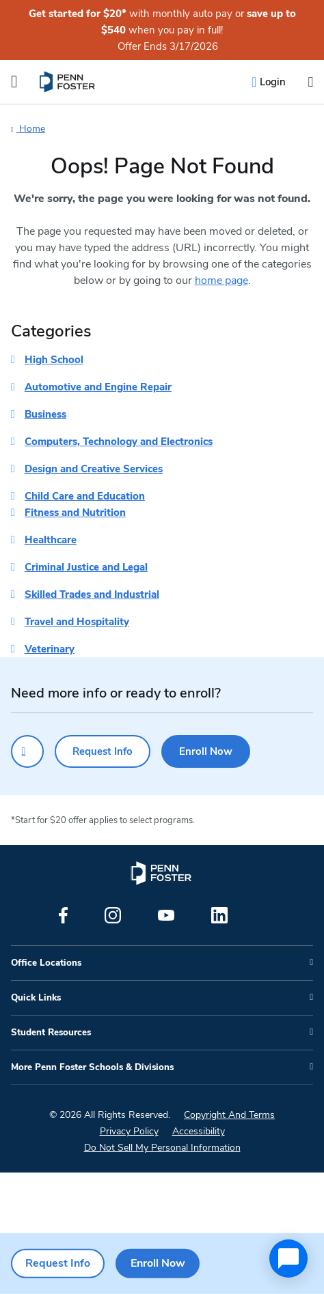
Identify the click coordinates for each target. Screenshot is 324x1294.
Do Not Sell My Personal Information (162, 1147)
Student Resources (51, 1032)
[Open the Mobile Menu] (14, 82)
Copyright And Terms (229, 1114)
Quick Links (36, 998)
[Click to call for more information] (27, 751)
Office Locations (46, 963)
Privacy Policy (129, 1131)
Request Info (102, 751)
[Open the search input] (310, 82)
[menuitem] (68, 82)
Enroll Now (205, 751)
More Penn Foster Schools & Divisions (92, 1067)
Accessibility (198, 1131)
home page (221, 280)
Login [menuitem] (273, 82)
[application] (288, 1258)
